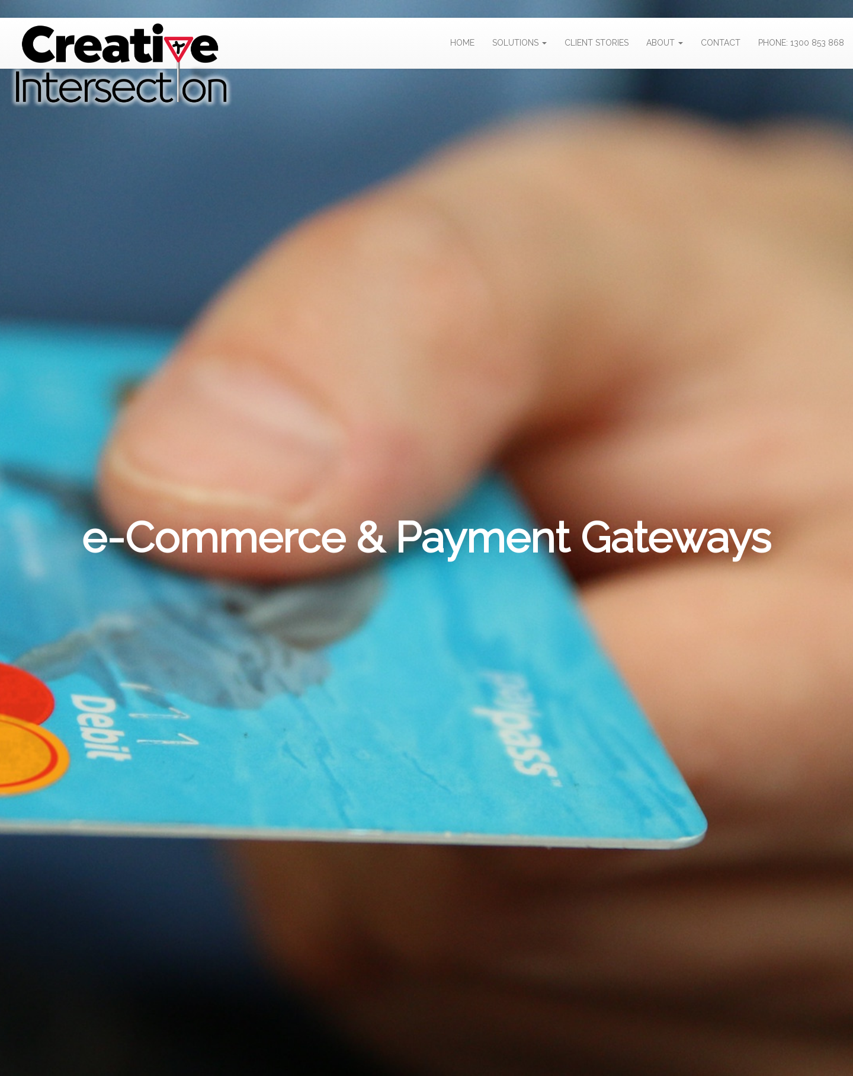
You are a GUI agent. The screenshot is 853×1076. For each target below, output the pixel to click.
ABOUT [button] (664, 42)
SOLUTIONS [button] (519, 42)
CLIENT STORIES (596, 42)
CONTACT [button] (720, 42)
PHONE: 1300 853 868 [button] (801, 42)
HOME (462, 42)
